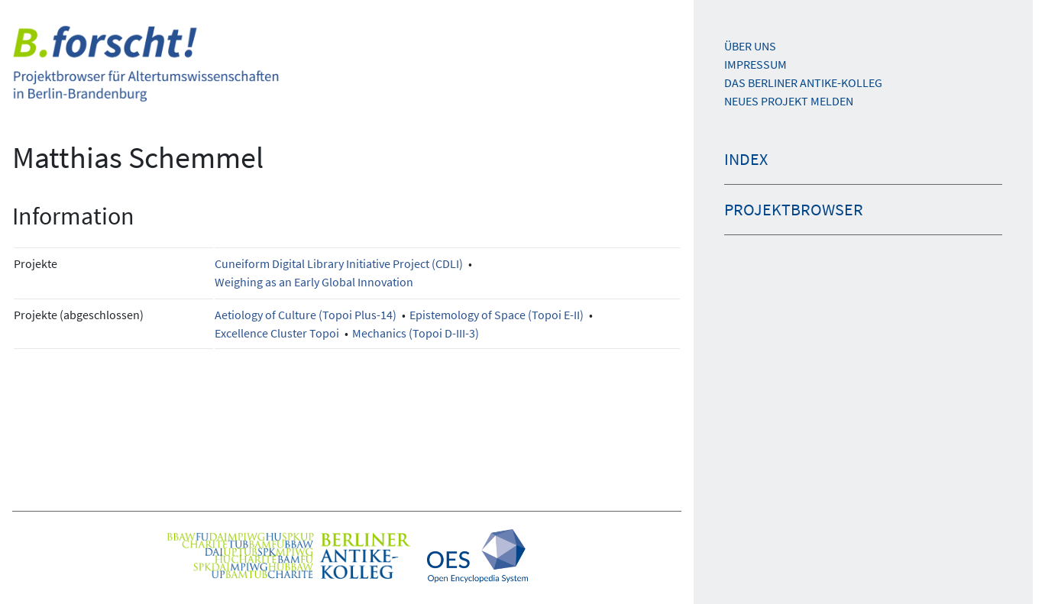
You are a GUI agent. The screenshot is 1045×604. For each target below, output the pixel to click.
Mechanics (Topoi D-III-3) (415, 333)
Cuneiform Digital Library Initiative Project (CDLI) (339, 263)
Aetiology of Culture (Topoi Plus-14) (305, 314)
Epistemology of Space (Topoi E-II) (496, 314)
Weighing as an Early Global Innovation (314, 281)
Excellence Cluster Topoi (277, 333)
